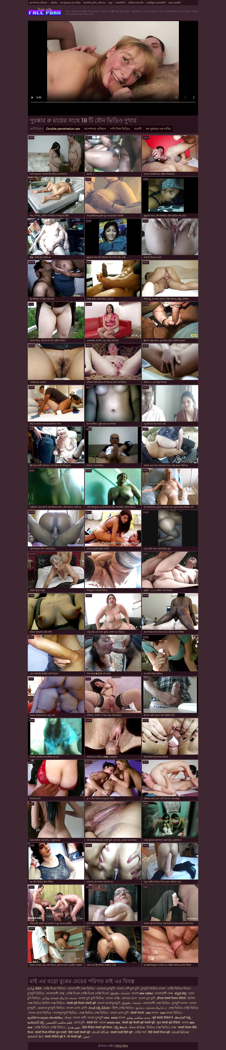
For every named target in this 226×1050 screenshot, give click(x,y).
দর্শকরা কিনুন (121, 1045)
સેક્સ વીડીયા (137, 1027)
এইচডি (53, 2)
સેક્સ (68, 1017)
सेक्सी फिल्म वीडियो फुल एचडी (50, 1032)
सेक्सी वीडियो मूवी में (55, 1036)
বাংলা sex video (143, 993)
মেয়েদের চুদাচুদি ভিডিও (51, 1008)
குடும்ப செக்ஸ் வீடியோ (151, 1008)
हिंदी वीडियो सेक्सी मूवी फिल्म (97, 1027)
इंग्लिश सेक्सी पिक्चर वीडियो (171, 998)
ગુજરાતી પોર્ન (35, 1036)
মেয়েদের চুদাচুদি (106, 988)
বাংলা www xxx (110, 1022)
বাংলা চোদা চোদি (77, 1008)
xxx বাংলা (152, 1012)
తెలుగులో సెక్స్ (183, 1017)
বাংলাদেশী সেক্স (55, 993)
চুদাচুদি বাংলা (180, 1003)
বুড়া (110, 2)
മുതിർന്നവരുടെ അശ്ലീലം (45, 1017)
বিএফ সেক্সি (45, 9)
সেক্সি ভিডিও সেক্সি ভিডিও (50, 1027)
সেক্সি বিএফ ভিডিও (54, 988)
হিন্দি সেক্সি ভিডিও (123, 1008)
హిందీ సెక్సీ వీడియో (99, 1008)
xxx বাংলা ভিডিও (171, 1012)
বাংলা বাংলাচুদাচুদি (109, 1003)
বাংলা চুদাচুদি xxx (99, 1017)
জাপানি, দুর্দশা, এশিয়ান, (94, 2)
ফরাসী (138, 128)
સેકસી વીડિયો (100, 1032)
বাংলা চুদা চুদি (147, 998)
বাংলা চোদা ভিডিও (40, 1012)
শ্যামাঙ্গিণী (120, 2)
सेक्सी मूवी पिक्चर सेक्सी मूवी (82, 1003)
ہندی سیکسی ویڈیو (138, 1017)
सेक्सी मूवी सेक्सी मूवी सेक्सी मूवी (138, 1022)
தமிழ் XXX (34, 988)
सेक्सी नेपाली (137, 1012)
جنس (86, 1036)
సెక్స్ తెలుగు (120, 1027)
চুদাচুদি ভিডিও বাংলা (153, 988)
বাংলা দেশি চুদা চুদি (128, 988)
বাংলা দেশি (80, 1017)
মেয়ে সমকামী (174, 2)
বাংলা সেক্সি (113, 998)
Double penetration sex (63, 128)
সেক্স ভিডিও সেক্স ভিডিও (94, 1012)
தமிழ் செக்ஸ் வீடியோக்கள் (59, 998)
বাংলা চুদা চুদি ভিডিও (92, 998)
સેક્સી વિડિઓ (180, 1032)
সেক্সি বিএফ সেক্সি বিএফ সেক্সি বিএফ (87, 993)
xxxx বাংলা (118, 1017)
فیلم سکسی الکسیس (59, 1022)
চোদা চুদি (79, 1022)
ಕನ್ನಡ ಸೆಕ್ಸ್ (180, 993)
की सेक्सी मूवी (74, 1036)
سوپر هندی (73, 1027)
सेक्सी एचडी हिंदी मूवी (122, 1032)
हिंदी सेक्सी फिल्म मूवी (159, 1032)
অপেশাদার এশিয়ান (38, 2)
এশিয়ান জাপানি (136, 2)
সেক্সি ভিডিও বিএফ (179, 988)
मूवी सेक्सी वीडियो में (162, 1017)
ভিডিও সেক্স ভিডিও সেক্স (161, 1027)
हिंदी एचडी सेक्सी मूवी (79, 1032)
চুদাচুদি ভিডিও (36, 993)
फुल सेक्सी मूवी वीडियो (168, 1022)
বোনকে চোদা (129, 998)
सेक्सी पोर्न (92, 1022)
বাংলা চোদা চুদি (119, 1012)
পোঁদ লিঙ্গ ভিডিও (120, 128)
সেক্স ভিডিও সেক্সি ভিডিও (183, 1008)
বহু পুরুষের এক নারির (70, 2)
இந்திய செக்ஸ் (120, 993)
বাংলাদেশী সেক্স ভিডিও (81, 988)
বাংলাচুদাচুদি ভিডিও (65, 1012)
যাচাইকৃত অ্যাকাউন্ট (156, 2)
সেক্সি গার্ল (140, 1032)
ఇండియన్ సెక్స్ (35, 1022)
